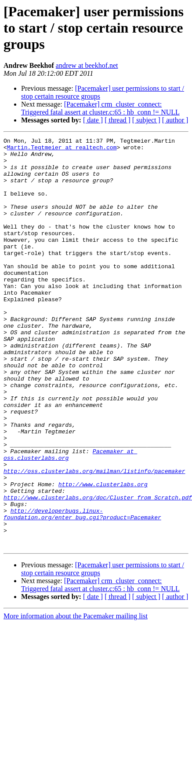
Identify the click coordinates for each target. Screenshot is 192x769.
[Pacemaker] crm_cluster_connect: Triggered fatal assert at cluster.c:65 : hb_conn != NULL (100, 108)
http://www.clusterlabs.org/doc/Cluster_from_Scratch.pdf (98, 570)
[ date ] (93, 120)
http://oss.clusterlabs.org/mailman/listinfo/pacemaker (94, 538)
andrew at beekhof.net (87, 65)
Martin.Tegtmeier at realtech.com (62, 150)
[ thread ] (117, 120)
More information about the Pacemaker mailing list (76, 698)
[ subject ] (146, 120)
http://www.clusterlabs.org (103, 554)
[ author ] (175, 120)
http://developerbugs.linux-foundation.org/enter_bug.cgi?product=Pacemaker (82, 590)
